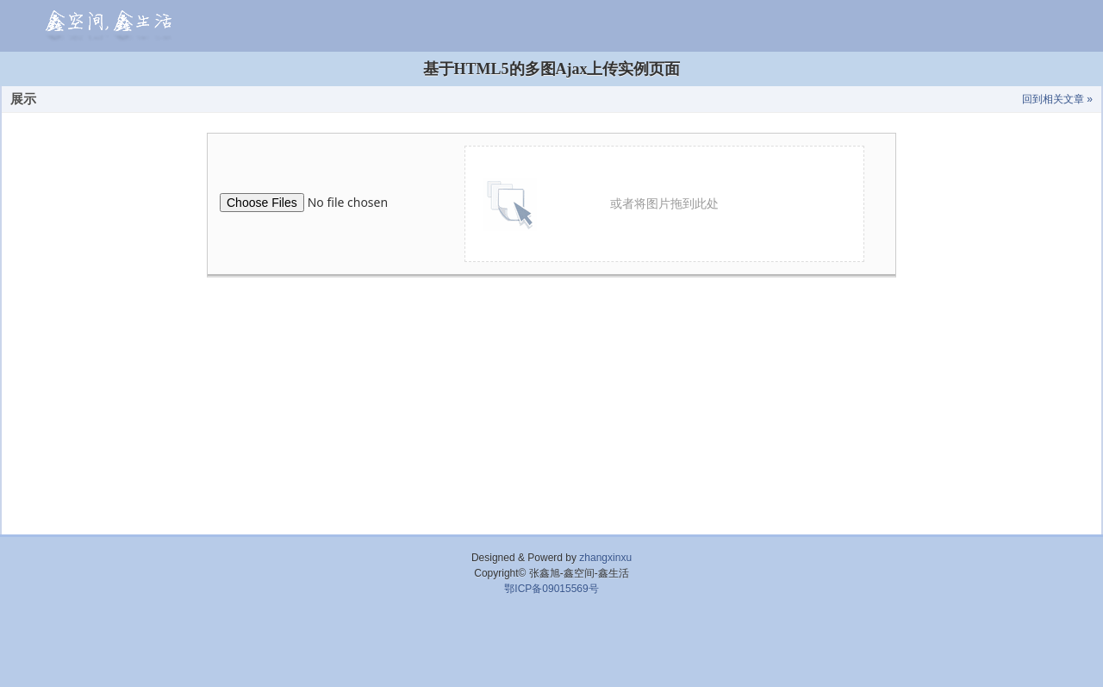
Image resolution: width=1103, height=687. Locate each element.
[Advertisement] (551, 648)
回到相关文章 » (1057, 99)
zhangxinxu (605, 558)
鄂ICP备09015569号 (551, 589)
